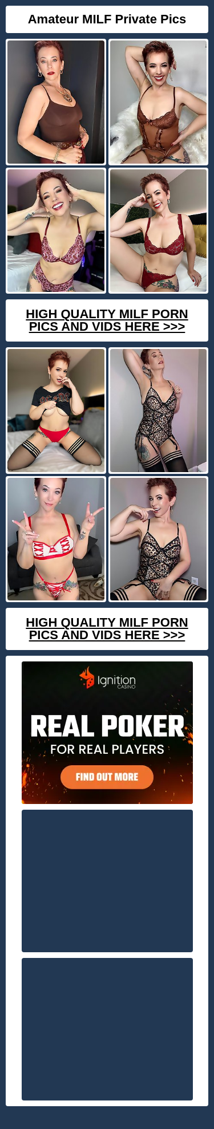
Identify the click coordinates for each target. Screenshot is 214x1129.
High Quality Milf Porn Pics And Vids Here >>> (107, 320)
